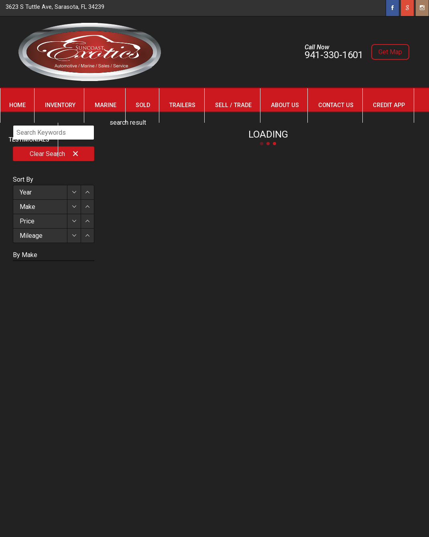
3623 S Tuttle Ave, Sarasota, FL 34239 (55, 7)
